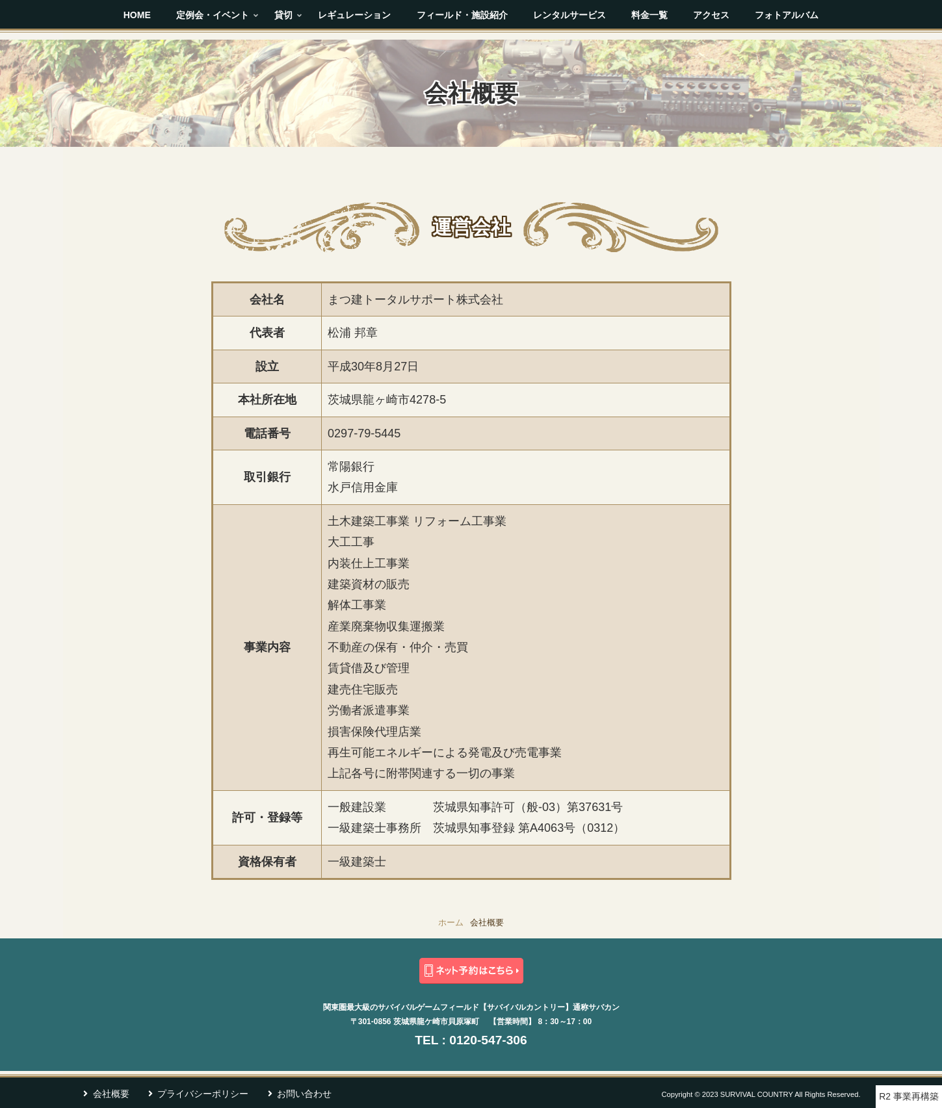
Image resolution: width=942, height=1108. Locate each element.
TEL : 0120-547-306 (471, 1040)
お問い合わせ (304, 1094)
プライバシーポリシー (202, 1094)
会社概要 (111, 1094)
